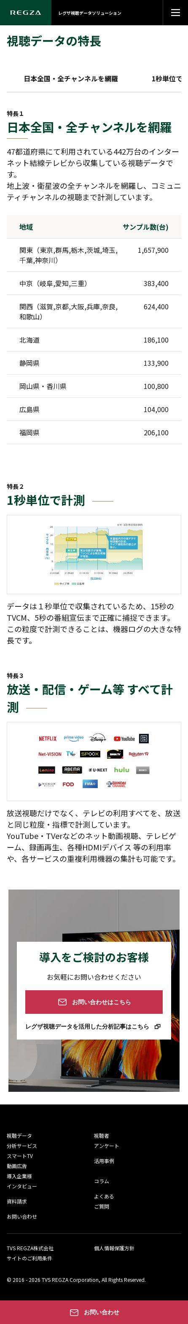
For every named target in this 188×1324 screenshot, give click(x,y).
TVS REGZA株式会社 (30, 1248)
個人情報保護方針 (114, 1248)
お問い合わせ (22, 1216)
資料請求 (17, 1201)
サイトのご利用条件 (29, 1258)
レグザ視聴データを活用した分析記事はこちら (88, 1026)
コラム (101, 1181)
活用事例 (104, 1160)
